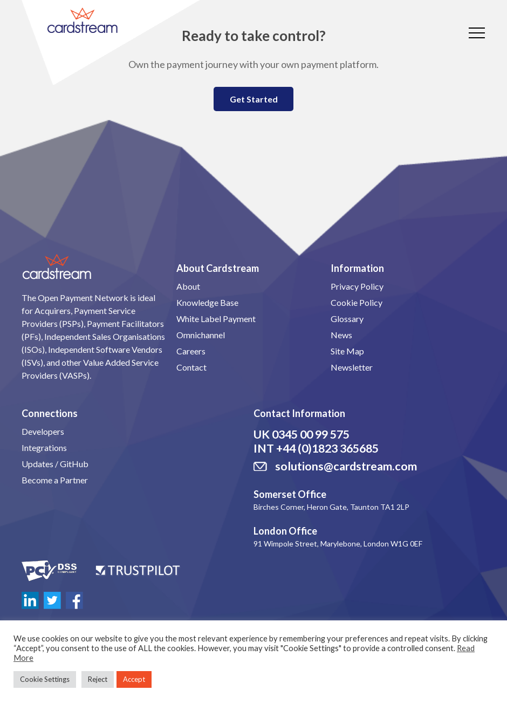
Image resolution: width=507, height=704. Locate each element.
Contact (191, 367)
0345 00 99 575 (311, 434)
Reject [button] (97, 679)
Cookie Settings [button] (45, 679)
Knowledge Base (207, 302)
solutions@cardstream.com (346, 466)
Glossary (347, 318)
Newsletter (352, 367)
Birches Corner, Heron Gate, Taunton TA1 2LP (331, 506)
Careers (190, 351)
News (341, 335)
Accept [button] (134, 679)
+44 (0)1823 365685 (327, 448)
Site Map (347, 351)
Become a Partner (55, 480)
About (188, 286)
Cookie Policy (356, 302)
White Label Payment (216, 318)
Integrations (44, 447)
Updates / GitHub (55, 464)
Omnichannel (200, 335)
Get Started (254, 99)
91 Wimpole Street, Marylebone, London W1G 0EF (338, 543)
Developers (43, 431)
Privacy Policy (357, 286)
